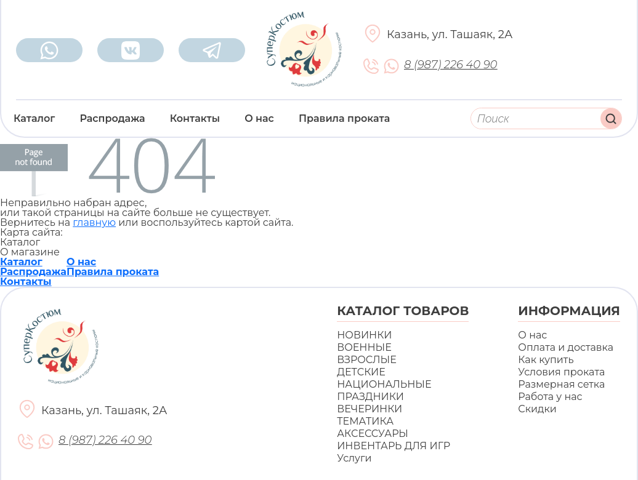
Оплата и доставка (565, 347)
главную (94, 222)
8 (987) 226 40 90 (450, 64)
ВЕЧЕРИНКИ (369, 409)
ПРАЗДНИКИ (370, 396)
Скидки (537, 409)
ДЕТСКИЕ (361, 372)
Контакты (195, 118)
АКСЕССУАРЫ (372, 433)
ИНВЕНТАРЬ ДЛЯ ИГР (393, 446)
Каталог (34, 118)
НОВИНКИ (364, 335)
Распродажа (112, 118)
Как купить (545, 360)
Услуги (354, 458)
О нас (259, 118)
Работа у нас (550, 396)
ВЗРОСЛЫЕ (367, 360)
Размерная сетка (561, 384)
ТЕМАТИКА (365, 421)
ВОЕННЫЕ (364, 347)
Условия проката (561, 372)
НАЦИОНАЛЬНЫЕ (384, 384)
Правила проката (344, 118)
